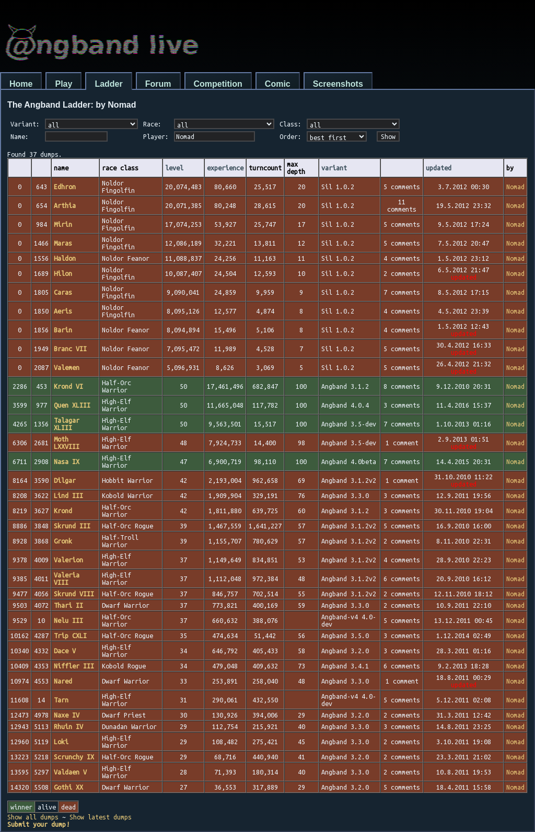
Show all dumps (33, 817)
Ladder (108, 83)
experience (225, 167)
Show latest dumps (100, 817)
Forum (158, 83)
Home (20, 83)
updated (438, 167)
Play (63, 83)
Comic (277, 83)
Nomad (515, 186)
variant (334, 167)
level (174, 167)
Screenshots (338, 83)
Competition (218, 83)
